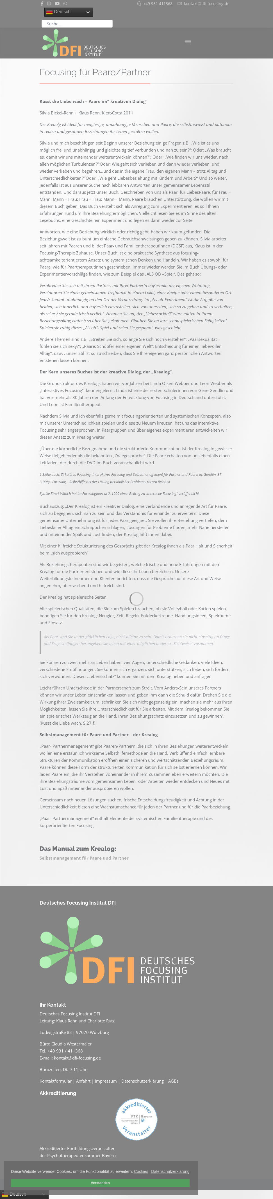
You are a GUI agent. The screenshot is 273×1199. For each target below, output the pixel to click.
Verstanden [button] (100, 1183)
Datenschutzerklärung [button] (170, 1171)
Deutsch (58, 12)
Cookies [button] (141, 1171)
